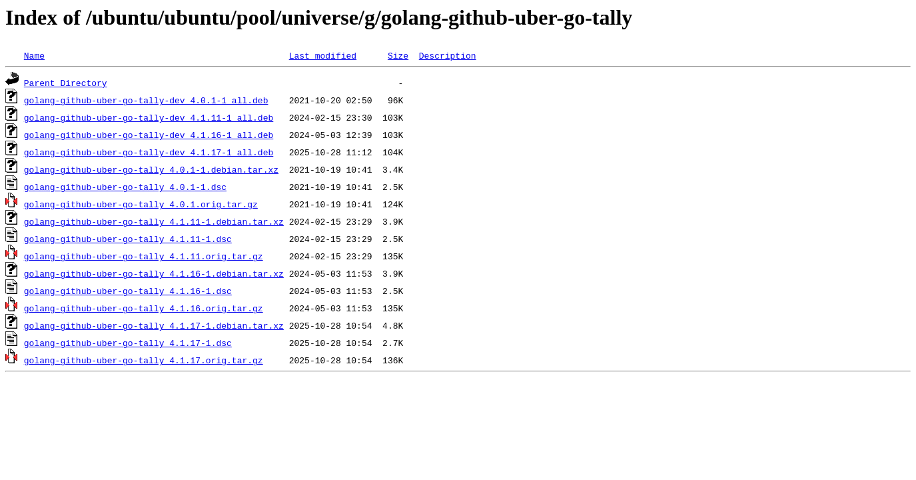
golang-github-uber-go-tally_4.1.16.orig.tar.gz (143, 308)
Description (447, 55)
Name (34, 55)
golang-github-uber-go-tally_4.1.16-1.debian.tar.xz (154, 273)
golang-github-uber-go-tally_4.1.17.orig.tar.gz (143, 360)
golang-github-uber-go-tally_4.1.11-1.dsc (128, 239)
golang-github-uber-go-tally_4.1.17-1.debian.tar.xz (154, 325)
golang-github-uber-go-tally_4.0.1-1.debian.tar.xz (151, 169)
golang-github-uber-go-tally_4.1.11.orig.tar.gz (143, 256)
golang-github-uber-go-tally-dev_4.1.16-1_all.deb (148, 135)
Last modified (322, 55)
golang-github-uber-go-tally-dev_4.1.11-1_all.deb (148, 117)
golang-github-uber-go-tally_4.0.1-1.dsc (125, 187)
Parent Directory (65, 83)
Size (398, 55)
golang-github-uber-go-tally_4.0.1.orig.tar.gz (141, 204)
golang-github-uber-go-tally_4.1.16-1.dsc (128, 291)
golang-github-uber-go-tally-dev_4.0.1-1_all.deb (146, 100)
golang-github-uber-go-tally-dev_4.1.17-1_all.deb (148, 152)
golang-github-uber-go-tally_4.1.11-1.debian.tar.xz (154, 221)
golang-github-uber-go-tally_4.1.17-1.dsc (128, 343)
